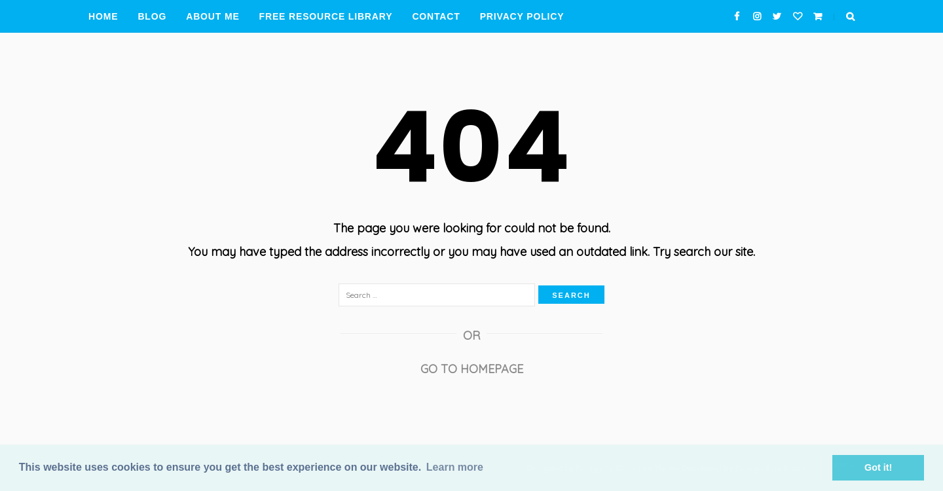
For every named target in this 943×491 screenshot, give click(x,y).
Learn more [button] (454, 467)
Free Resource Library (326, 16)
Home (103, 16)
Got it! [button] (878, 467)
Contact (436, 16)
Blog (152, 16)
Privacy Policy (522, 16)
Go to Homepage (471, 368)
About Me (212, 16)
